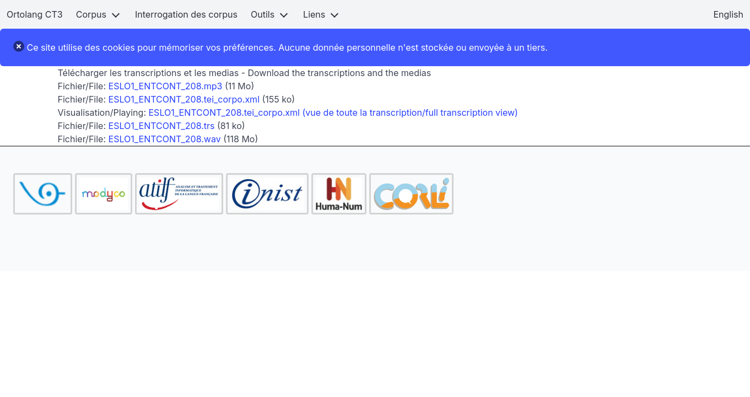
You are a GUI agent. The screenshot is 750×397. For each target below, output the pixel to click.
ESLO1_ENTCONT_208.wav (165, 138)
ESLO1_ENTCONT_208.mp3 (166, 86)
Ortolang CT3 (35, 14)
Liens (314, 14)
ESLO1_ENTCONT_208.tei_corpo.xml (184, 99)
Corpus (91, 14)
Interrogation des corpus (186, 14)
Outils (262, 14)
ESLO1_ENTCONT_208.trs (162, 125)
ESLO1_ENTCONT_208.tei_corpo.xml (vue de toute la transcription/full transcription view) (333, 112)
